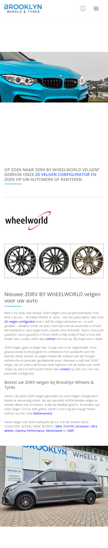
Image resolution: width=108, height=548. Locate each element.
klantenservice (42, 413)
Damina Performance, (30, 431)
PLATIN (68, 426)
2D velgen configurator (19, 321)
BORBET (48, 426)
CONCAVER (12, 426)
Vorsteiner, (82, 426)
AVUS (84, 422)
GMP (70, 431)
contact (50, 339)
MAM (36, 426)
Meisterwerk (54, 431)
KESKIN (26, 426)
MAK (58, 426)
